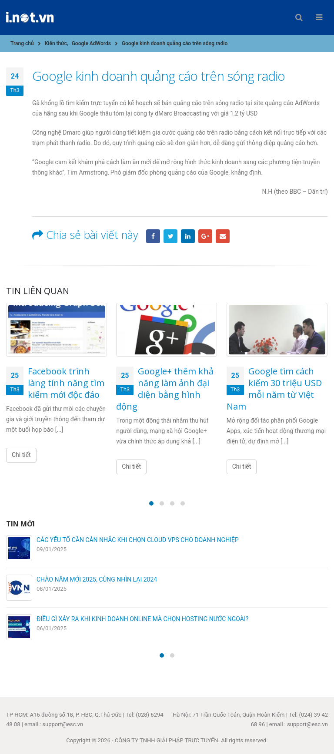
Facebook (153, 236)
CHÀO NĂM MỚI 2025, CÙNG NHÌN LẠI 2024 (97, 579)
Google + (205, 236)
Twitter (170, 236)
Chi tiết (21, 454)
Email (223, 236)
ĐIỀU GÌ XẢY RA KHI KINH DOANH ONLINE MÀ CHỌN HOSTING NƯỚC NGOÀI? (142, 618)
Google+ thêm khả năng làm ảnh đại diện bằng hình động (165, 388)
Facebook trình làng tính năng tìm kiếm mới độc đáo (66, 382)
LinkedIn (188, 236)
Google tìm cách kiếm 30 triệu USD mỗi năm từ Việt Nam (274, 388)
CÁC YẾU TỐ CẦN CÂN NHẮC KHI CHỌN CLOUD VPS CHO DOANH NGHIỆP (138, 539)
